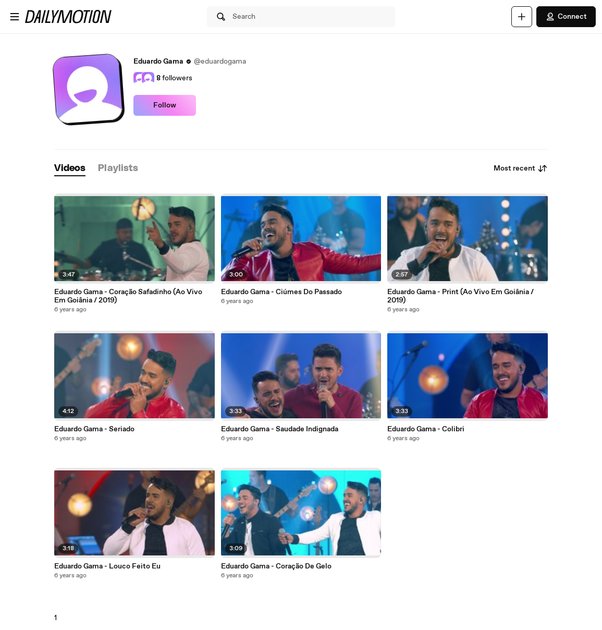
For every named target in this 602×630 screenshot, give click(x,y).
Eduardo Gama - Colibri (425, 429)
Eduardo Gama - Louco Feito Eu (107, 566)
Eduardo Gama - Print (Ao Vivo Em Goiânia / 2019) (460, 296)
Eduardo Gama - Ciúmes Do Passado (281, 292)
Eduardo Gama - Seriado (94, 429)
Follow (164, 105)
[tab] (69, 168)
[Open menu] (14, 16)
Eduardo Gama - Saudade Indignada (279, 429)
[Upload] (521, 16)
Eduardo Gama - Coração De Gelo (276, 566)
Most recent (521, 168)
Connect (566, 16)
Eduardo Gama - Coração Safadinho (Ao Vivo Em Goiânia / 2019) (128, 296)
